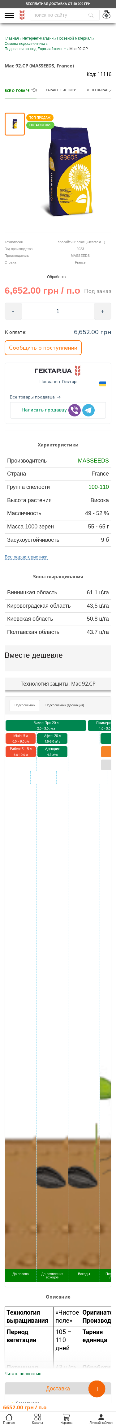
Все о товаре (17, 90)
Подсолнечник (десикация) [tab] (64, 705)
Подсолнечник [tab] (25, 705)
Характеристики (61, 90)
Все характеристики (26, 556)
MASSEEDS (93, 461)
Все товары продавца (35, 397)
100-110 (98, 487)
